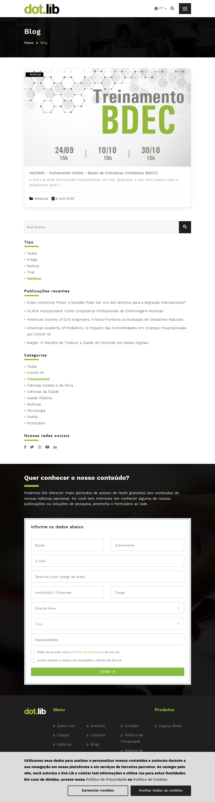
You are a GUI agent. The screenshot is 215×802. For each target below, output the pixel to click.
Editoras (64, 745)
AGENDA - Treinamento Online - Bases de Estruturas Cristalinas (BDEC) (93, 173)
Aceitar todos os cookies (161, 791)
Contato (131, 726)
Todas (32, 367)
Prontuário (36, 423)
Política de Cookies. (150, 780)
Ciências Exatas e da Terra (50, 386)
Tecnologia (36, 411)
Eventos (98, 726)
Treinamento (38, 379)
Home (29, 43)
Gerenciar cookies (98, 791)
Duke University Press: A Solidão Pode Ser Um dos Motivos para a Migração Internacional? (106, 303)
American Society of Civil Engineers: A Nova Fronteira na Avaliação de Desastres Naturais (105, 320)
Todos (32, 254)
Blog (94, 745)
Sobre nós (66, 726)
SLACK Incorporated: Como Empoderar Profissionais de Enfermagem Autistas (95, 311)
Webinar (34, 279)
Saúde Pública (39, 398)
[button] (160, 9)
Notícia (33, 266)
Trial (31, 272)
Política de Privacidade (87, 652)
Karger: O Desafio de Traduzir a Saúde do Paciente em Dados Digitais (87, 343)
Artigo (32, 260)
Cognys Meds (170, 726)
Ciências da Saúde (43, 392)
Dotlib (32, 417)
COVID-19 (35, 373)
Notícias (34, 404)
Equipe (63, 735)
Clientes (98, 735)
